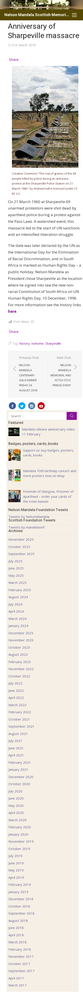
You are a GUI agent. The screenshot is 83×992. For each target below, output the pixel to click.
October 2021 (19, 719)
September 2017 (21, 971)
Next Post (60, 372)
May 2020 (16, 805)
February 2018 (19, 949)
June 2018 (16, 927)
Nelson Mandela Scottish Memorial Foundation (37, 14)
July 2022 (15, 683)
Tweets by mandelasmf (26, 527)
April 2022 (16, 697)
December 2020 (20, 777)
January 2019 (18, 892)
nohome (37, 343)
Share (14, 59)
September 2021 (21, 726)
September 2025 (21, 554)
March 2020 (17, 820)
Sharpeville (53, 343)
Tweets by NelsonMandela (28, 516)
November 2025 (21, 539)
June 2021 (16, 748)
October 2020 (19, 784)
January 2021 (18, 769)
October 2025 (19, 546)
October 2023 (19, 647)
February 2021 (19, 762)
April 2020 (16, 812)
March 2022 (17, 705)
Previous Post (30, 374)
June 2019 (16, 863)
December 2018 (20, 899)
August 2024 (18, 597)
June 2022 (16, 690)
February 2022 (19, 712)
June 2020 (16, 798)
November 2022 (21, 669)
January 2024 (18, 625)
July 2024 (15, 604)
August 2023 (18, 654)
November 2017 (21, 956)
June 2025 (16, 568)
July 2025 (15, 561)
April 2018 (16, 935)
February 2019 (19, 884)
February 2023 (19, 661)
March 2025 (17, 582)
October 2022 (19, 676)
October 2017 (19, 963)
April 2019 (16, 877)
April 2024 (16, 611)
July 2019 (15, 856)
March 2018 (17, 942)
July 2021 (15, 740)
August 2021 (18, 733)
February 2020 (19, 827)
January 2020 (18, 834)
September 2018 (21, 913)
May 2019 (16, 870)
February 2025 (19, 590)
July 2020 (15, 791)
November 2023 (21, 640)
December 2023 (20, 633)
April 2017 (16, 978)
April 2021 (16, 755)
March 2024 (17, 618)
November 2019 (21, 841)
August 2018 (18, 920)
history (24, 343)
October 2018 (19, 906)
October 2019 (19, 848)
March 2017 (17, 985)
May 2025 (16, 575)
